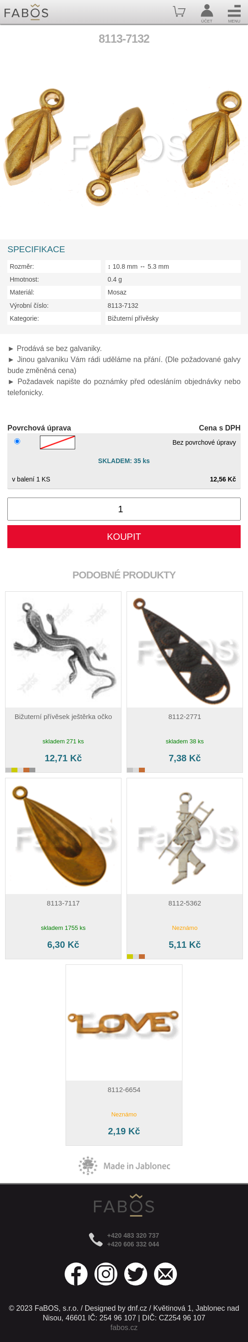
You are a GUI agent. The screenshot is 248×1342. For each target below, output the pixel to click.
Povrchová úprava (39, 428)
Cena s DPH (220, 428)
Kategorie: (24, 318)
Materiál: (22, 292)
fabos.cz (124, 1327)
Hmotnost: (24, 279)
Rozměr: (22, 266)
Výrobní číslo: (29, 305)
